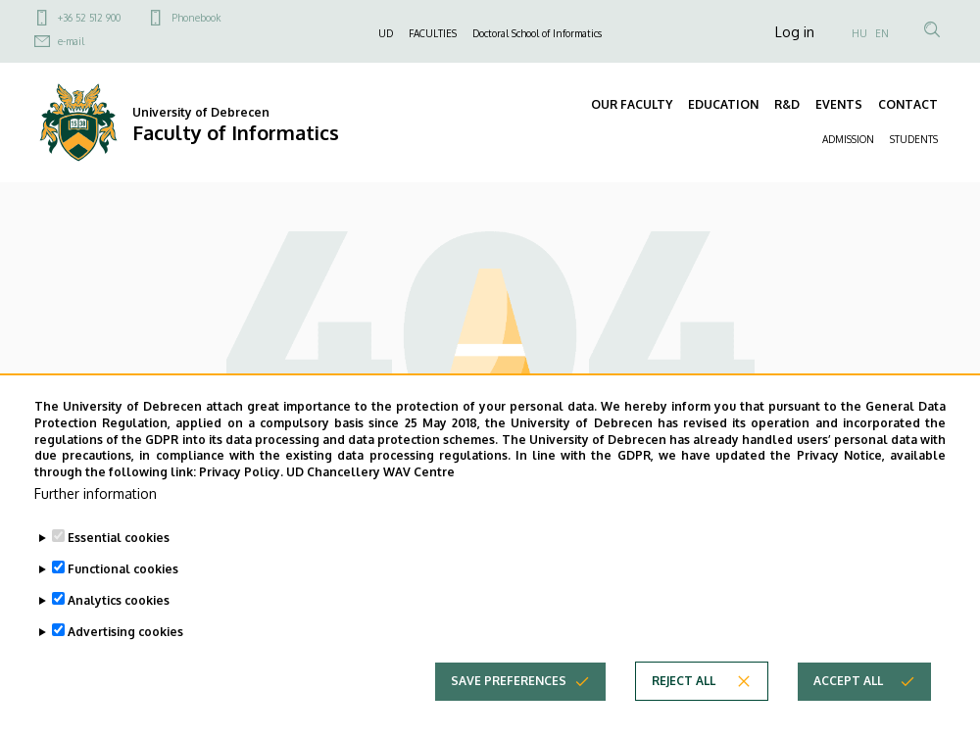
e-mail (71, 41)
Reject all (683, 680)
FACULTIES (433, 33)
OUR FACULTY (631, 104)
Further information (95, 493)
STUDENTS (914, 139)
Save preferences (508, 680)
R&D (787, 104)
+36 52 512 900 (89, 18)
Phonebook (196, 18)
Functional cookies (123, 569)
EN (882, 33)
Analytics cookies (119, 600)
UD (385, 33)
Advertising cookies (125, 631)
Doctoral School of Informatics (537, 33)
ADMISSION (848, 139)
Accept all (848, 680)
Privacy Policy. (241, 472)
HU (859, 33)
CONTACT (908, 104)
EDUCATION (723, 104)
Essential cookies (119, 537)
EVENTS (838, 104)
